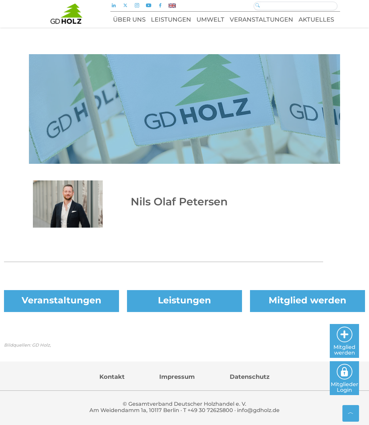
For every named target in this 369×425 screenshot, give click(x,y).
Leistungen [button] (171, 19)
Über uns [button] (129, 19)
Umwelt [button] (210, 19)
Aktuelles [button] (316, 19)
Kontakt (112, 376)
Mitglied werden (307, 300)
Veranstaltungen (61, 300)
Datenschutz (250, 376)
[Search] (295, 6)
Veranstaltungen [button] (261, 19)
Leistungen (184, 300)
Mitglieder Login (344, 378)
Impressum (177, 376)
